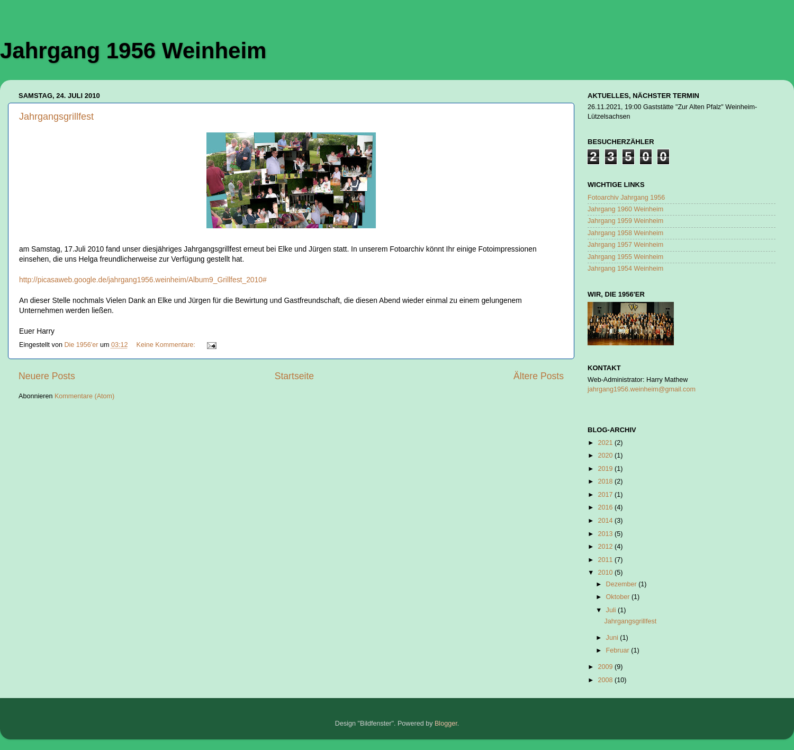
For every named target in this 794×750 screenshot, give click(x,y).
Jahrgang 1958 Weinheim (625, 233)
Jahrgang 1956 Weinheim (133, 50)
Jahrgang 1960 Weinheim (625, 209)
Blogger (446, 723)
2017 (606, 494)
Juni (613, 637)
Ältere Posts (538, 376)
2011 (606, 560)
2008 (606, 680)
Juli (612, 610)
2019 (606, 468)
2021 (606, 443)
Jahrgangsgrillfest (56, 116)
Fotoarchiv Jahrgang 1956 (626, 197)
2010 (606, 572)
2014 (606, 520)
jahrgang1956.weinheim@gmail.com (642, 389)
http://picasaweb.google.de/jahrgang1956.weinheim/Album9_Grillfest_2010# (143, 279)
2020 (606, 455)
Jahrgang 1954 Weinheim (625, 268)
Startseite (294, 376)
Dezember (622, 584)
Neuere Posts (47, 376)
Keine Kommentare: (167, 345)
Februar (618, 650)
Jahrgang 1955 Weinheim (625, 257)
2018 (606, 481)
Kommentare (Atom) (84, 396)
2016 (606, 507)
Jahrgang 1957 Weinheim (625, 244)
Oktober (618, 597)
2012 (606, 546)
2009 (606, 667)
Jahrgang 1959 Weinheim (625, 221)
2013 (606, 534)
